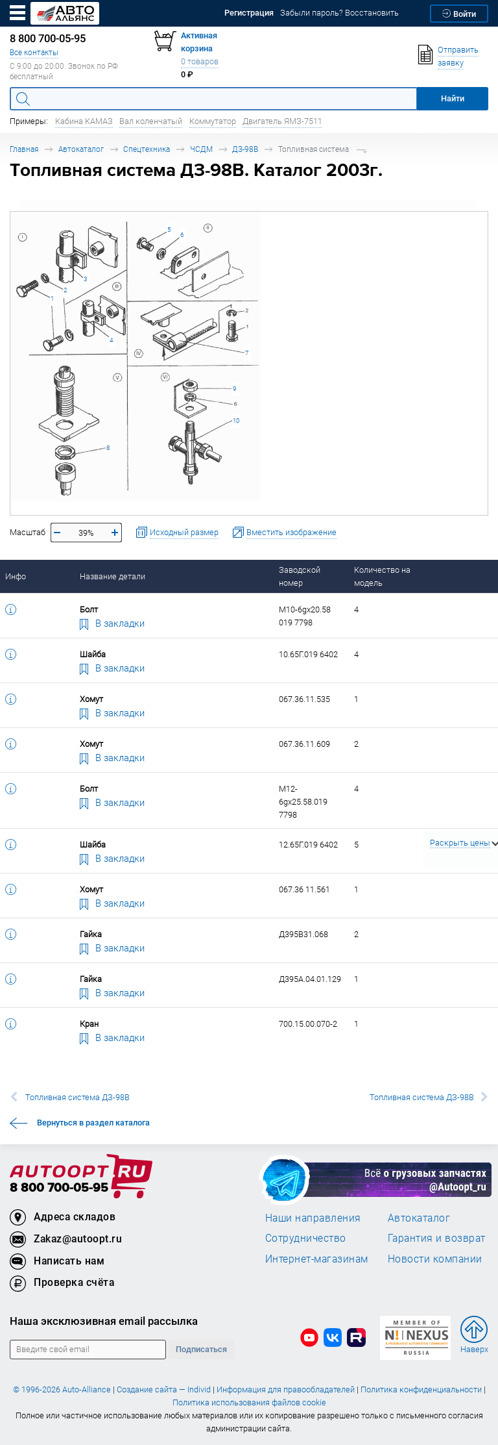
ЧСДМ (201, 149)
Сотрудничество (305, 1238)
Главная (24, 149)
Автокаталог (81, 149)
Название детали (112, 576)
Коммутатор (212, 121)
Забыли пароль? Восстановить (339, 12)
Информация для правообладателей (286, 1389)
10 (236, 420)
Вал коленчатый (150, 121)
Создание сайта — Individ (164, 1389)
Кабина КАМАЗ (84, 121)
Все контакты (34, 52)
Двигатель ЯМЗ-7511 (282, 121)
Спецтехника (146, 149)
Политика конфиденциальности (421, 1389)
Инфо (15, 576)
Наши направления (313, 1218)
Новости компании (435, 1258)
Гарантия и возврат (437, 1238)
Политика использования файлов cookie (249, 1402)
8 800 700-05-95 (59, 1188)
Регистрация (249, 12)
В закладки (112, 622)
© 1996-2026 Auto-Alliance (62, 1389)
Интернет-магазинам (316, 1258)
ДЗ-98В (245, 149)
